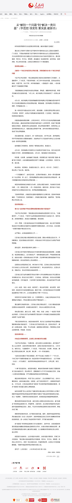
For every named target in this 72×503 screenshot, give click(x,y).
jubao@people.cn (50, 481)
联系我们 (65, 478)
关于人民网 (15, 478)
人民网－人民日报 (43, 40)
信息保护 (60, 478)
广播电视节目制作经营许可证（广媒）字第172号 (54, 486)
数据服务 (45, 478)
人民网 (1, 18)
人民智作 (44, 469)
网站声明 (50, 478)
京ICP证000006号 (60, 489)
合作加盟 (36, 478)
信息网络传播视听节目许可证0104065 (10, 489)
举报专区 (56, 14)
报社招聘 (21, 478)
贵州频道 (7, 18)
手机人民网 (26, 469)
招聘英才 (26, 478)
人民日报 (14, 469)
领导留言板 (32, 469)
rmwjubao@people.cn (55, 483)
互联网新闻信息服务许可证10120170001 (15, 486)
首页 (1, 14)
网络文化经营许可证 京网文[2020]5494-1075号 (29, 489)
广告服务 (31, 478)
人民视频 (38, 469)
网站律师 (55, 478)
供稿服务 (40, 478)
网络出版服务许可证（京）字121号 (48, 489)
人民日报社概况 (8, 478)
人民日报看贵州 (13, 18)
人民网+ (20, 469)
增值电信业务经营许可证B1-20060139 (34, 486)
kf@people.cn (23, 483)
